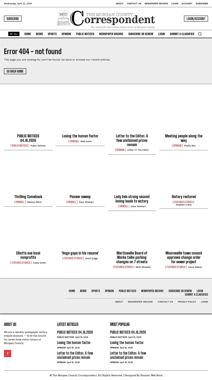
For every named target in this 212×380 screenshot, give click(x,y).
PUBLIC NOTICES (20, 145)
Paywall (20, 202)
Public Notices (38, 145)
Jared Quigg (91, 258)
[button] (200, 34)
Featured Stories (183, 202)
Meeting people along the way (183, 138)
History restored (184, 196)
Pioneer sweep (80, 196)
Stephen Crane (184, 204)
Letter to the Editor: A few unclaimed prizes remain (132, 140)
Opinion (74, 141)
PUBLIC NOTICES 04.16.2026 (28, 138)
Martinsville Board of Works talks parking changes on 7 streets (131, 257)
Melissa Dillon (34, 202)
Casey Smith (39, 263)
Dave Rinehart (86, 202)
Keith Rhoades (143, 267)
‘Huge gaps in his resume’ (80, 253)
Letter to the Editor (138, 150)
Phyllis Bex (190, 145)
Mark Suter (86, 141)
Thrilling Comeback (28, 196)
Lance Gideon (195, 267)
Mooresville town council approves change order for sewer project (184, 257)
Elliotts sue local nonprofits (28, 255)
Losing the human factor (80, 136)
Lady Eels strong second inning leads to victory (132, 198)
